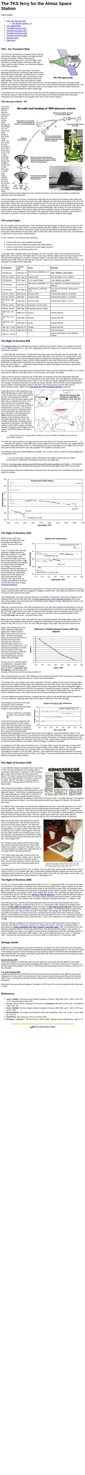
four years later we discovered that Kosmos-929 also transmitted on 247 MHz (40, 464)
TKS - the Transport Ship (16, 21)
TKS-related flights (13, 26)
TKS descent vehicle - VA (22, 23)
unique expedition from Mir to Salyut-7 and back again (35, 927)
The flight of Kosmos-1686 (16, 35)
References (10, 40)
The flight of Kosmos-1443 (16, 33)
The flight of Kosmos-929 (16, 28)
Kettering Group (11, 346)
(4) (49, 733)
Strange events (12, 38)
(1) (35, 60)
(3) (25, 560)
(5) (7, 717)
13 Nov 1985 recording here (19, 907)
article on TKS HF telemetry (43, 895)
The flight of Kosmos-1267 (16, 31)
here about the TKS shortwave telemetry (46, 387)
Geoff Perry (37, 348)
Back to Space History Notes (44, 1026)
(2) (5, 163)
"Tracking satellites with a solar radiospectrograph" (51, 599)
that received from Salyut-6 (59, 907)
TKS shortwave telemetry (13, 584)
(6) (5, 919)
